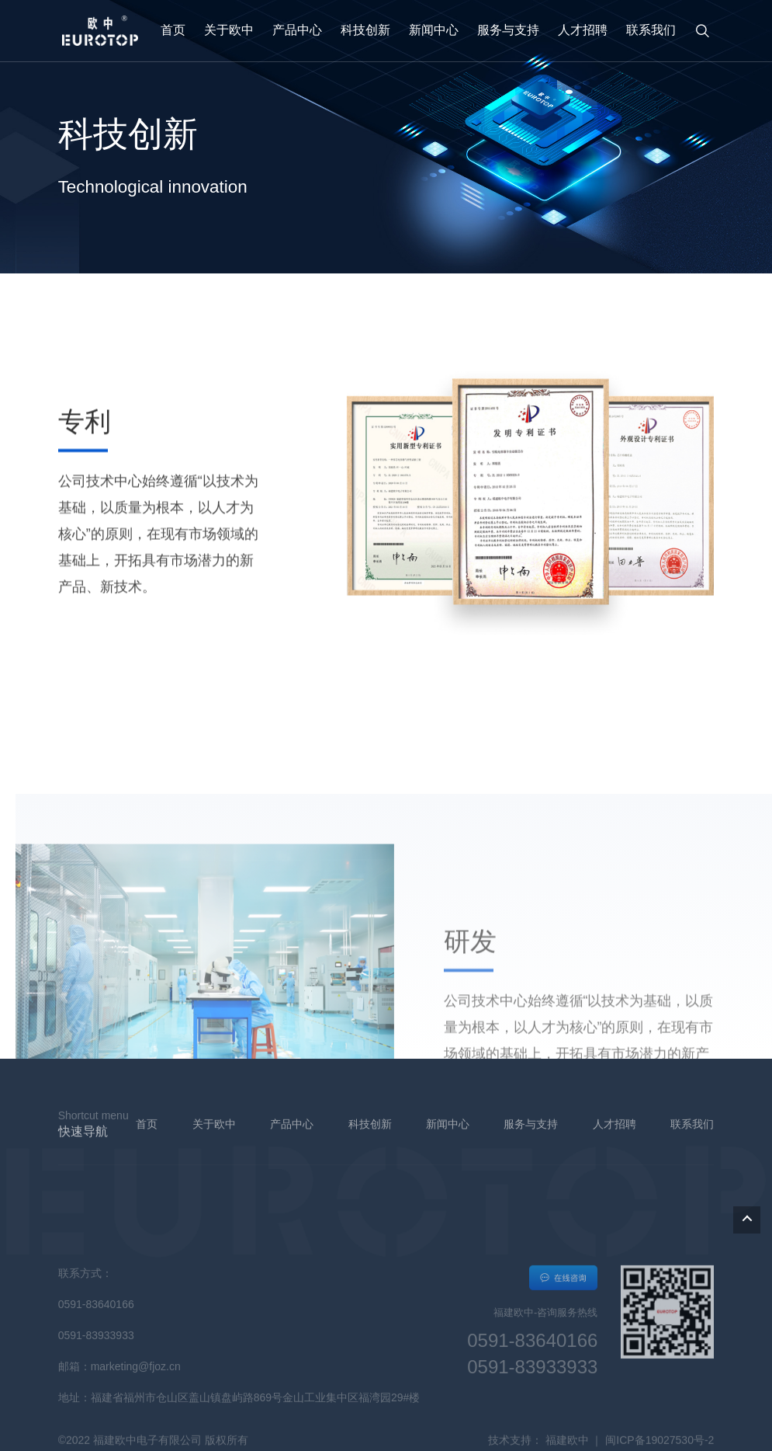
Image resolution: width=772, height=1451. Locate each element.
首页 (173, 30)
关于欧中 (229, 30)
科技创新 (365, 30)
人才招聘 (583, 30)
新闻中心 (434, 30)
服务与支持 (508, 30)
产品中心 (297, 30)
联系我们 (651, 30)
